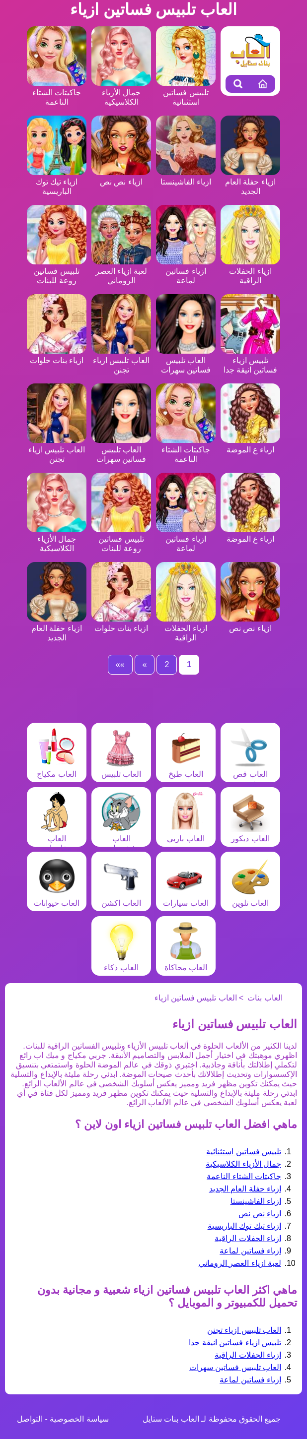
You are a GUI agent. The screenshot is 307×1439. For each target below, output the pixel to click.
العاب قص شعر (250, 774)
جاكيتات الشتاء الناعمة (56, 92)
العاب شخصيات (121, 838)
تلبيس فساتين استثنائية (186, 92)
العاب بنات (264, 998)
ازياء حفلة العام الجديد (250, 181)
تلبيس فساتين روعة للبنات (56, 271)
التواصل (30, 1419)
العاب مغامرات (57, 838)
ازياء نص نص (259, 1213)
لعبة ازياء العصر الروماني (121, 271)
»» (120, 664)
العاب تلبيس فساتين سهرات (186, 360)
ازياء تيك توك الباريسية (56, 181)
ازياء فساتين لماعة (186, 271)
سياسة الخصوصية (79, 1419)
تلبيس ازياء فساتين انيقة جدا (250, 360)
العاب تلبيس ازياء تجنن (121, 360)
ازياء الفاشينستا (255, 1201)
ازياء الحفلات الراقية (250, 271)
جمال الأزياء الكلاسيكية (121, 92)
